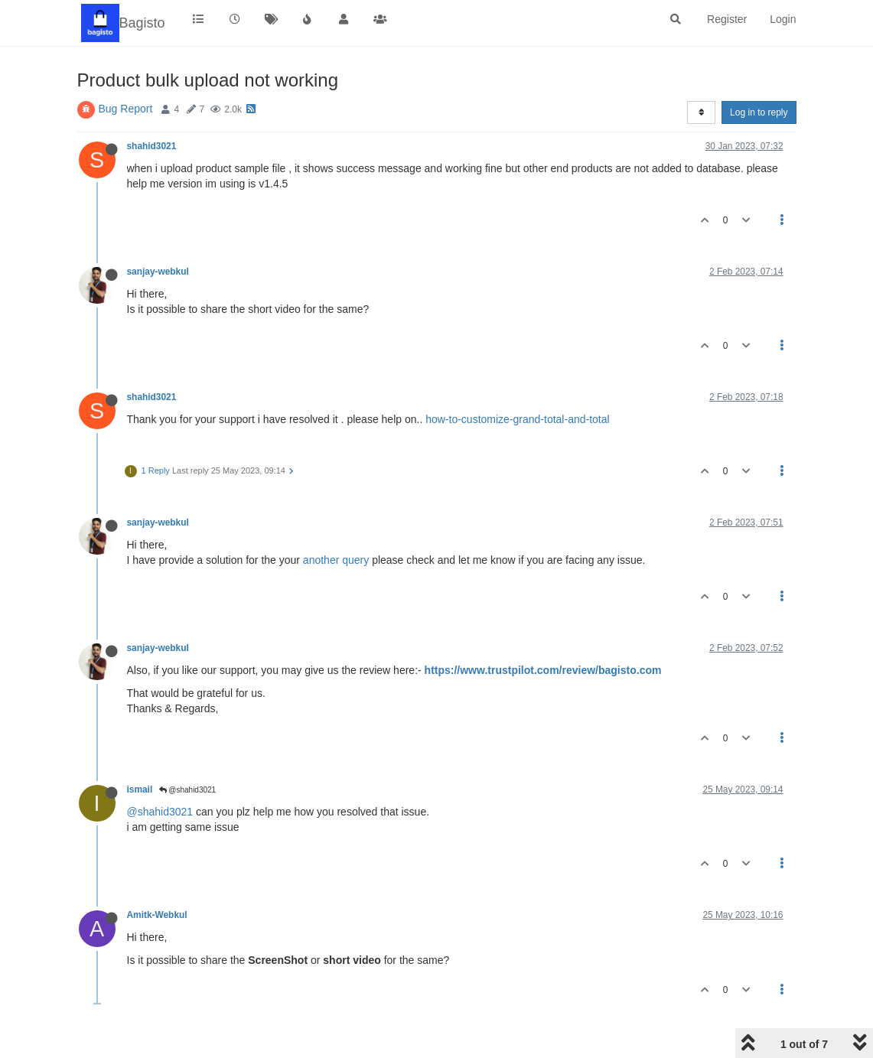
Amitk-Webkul (157, 915)
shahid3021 (152, 146)
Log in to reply (758, 112)
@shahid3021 (188, 790)
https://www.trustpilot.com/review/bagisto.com (543, 670)
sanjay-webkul (158, 271)
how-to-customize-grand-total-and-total (517, 419)
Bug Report (126, 109)
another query (336, 560)
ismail (140, 789)
